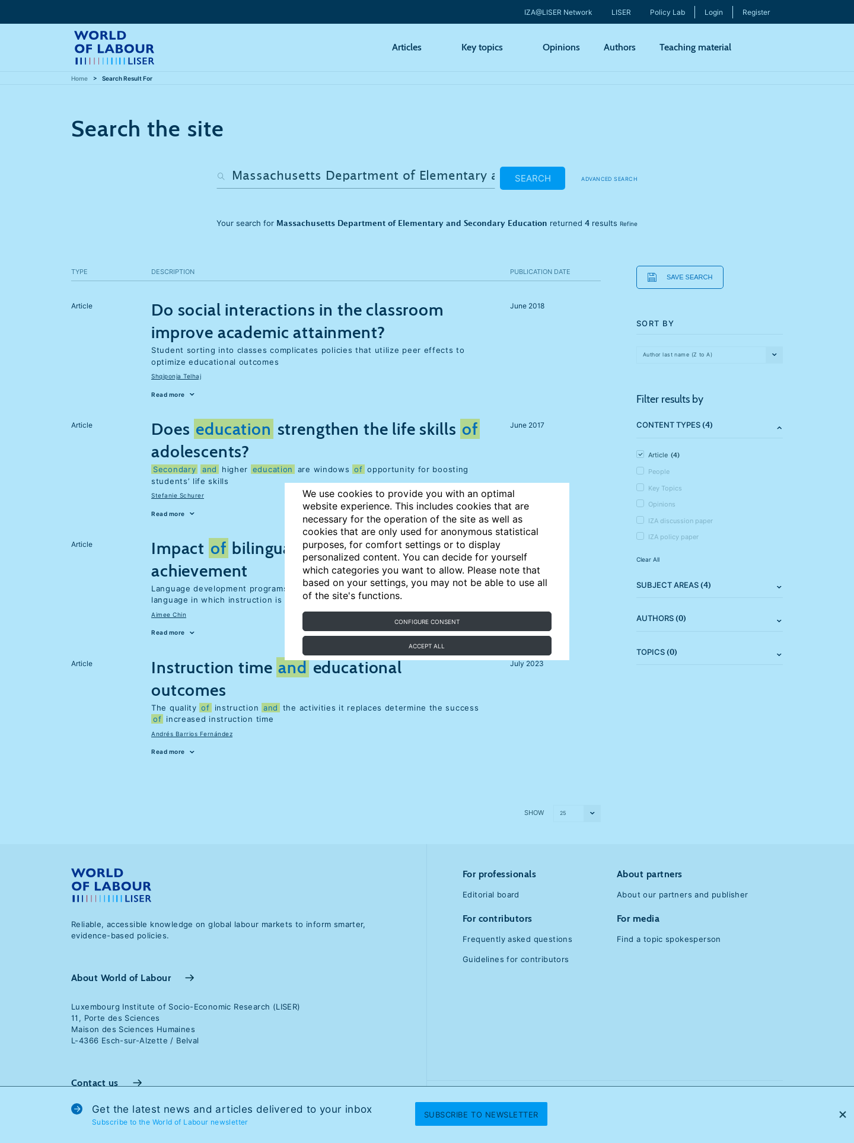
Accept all (427, 645)
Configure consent (427, 621)
